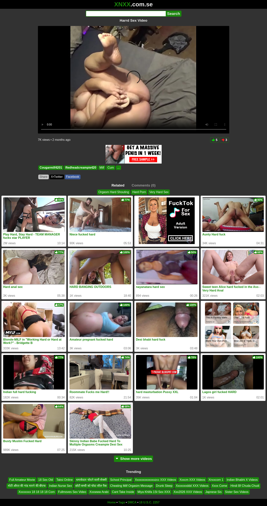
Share (44, 176)
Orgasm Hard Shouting (113, 192)
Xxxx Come (219, 486)
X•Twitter (57, 176)
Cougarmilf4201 (51, 167)
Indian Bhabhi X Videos (242, 479)
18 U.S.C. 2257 (149, 502)
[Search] (126, 14)
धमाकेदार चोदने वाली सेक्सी (91, 479)
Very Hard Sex (159, 192)
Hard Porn (139, 192)
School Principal (121, 479)
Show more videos (133, 459)
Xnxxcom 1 (216, 479)
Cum (110, 167)
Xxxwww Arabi (99, 491)
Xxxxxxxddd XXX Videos (192, 486)
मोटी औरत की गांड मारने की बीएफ (27, 486)
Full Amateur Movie (22, 479)
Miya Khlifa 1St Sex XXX (154, 491)
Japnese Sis (213, 491)
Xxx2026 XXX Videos (188, 491)
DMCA (132, 502)
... (118, 167)
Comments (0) (143, 185)
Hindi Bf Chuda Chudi (245, 486)
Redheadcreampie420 (80, 167)
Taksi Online (64, 479)
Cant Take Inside (123, 491)
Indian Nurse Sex (60, 486)
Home (111, 502)
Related (118, 185)
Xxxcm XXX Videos (192, 479)
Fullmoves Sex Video (72, 491)
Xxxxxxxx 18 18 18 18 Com (36, 491)
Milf (101, 167)
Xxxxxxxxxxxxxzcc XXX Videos (155, 479)
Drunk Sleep (164, 486)
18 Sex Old (45, 479)
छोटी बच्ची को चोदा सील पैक (91, 486)
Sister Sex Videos (237, 491)
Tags (121, 502)
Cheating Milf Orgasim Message (131, 486)
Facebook (72, 176)
